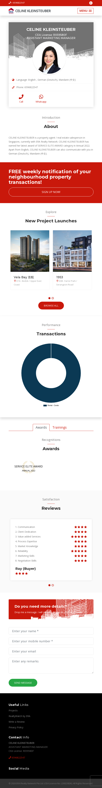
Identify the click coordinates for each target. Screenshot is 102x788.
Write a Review (17, 721)
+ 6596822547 (17, 2)
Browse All (51, 305)
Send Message (23, 682)
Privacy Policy (16, 727)
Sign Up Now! (51, 192)
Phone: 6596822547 (25, 87)
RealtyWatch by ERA (19, 716)
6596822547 (17, 757)
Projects (13, 710)
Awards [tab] (41, 427)
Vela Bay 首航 (24, 277)
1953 (59, 277)
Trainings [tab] (59, 427)
